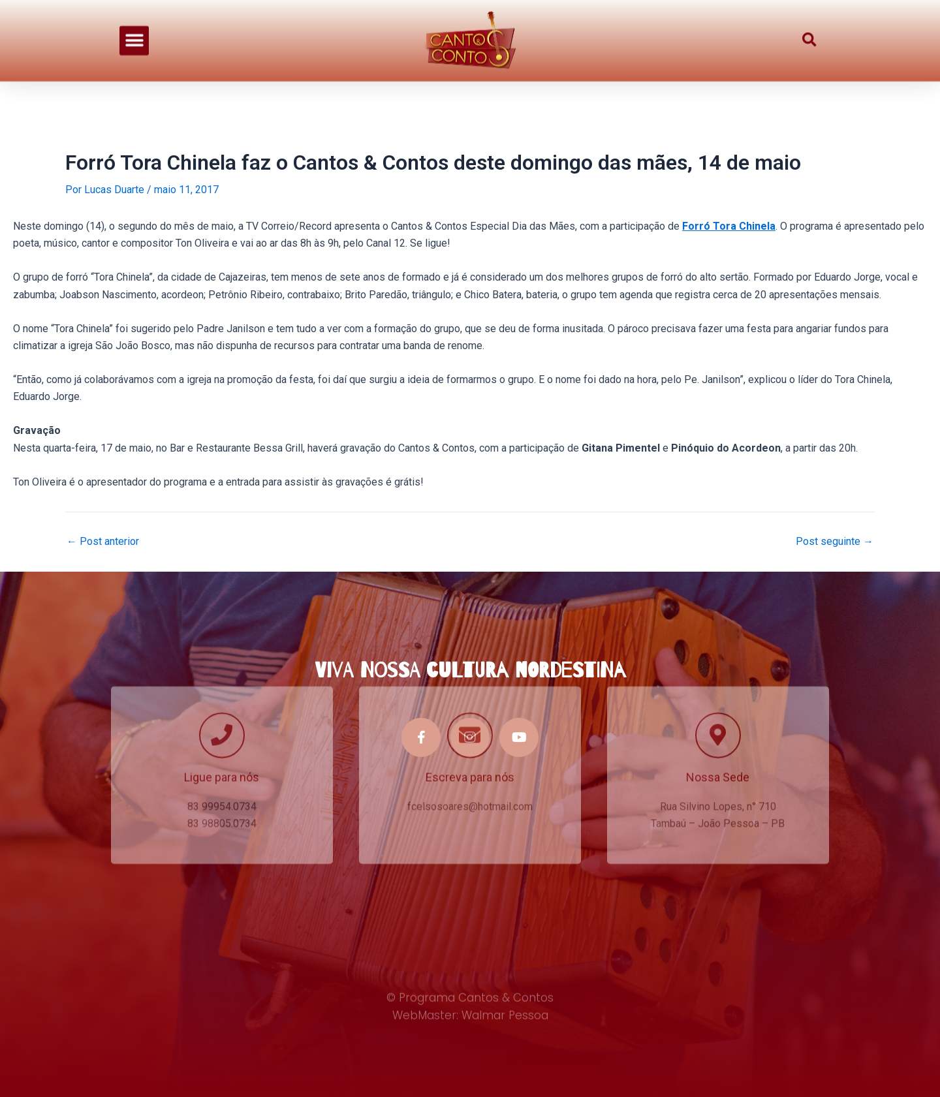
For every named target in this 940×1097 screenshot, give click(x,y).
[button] (134, 33)
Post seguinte (834, 541)
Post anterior (103, 541)
